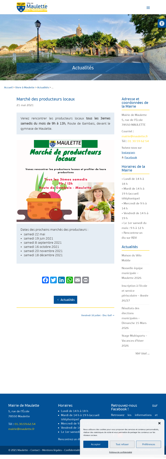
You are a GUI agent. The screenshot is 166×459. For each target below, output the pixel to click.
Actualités (68, 300)
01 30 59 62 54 (138, 141)
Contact (35, 450)
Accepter (95, 444)
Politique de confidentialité (120, 452)
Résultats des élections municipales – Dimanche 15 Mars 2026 (134, 318)
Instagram (128, 152)
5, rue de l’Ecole (132, 120)
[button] (162, 23)
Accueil (8, 87)
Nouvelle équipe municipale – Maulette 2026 (132, 273)
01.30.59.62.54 (25, 424)
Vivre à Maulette (25, 87)
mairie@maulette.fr (135, 136)
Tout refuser (122, 444)
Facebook (131, 157)
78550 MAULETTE (133, 125)
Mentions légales (52, 450)
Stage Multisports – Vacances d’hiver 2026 (134, 340)
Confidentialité (72, 450)
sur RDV (132, 238)
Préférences (148, 444)
